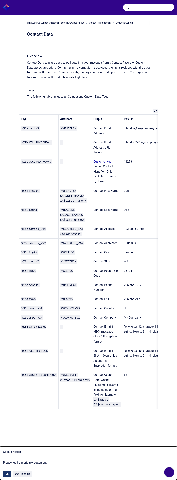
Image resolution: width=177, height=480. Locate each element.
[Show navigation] (169, 472)
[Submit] (127, 7)
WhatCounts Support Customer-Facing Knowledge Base (55, 22)
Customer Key (102, 161)
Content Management (100, 22)
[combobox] (148, 7)
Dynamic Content (124, 22)
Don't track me (22, 473)
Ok (7, 473)
